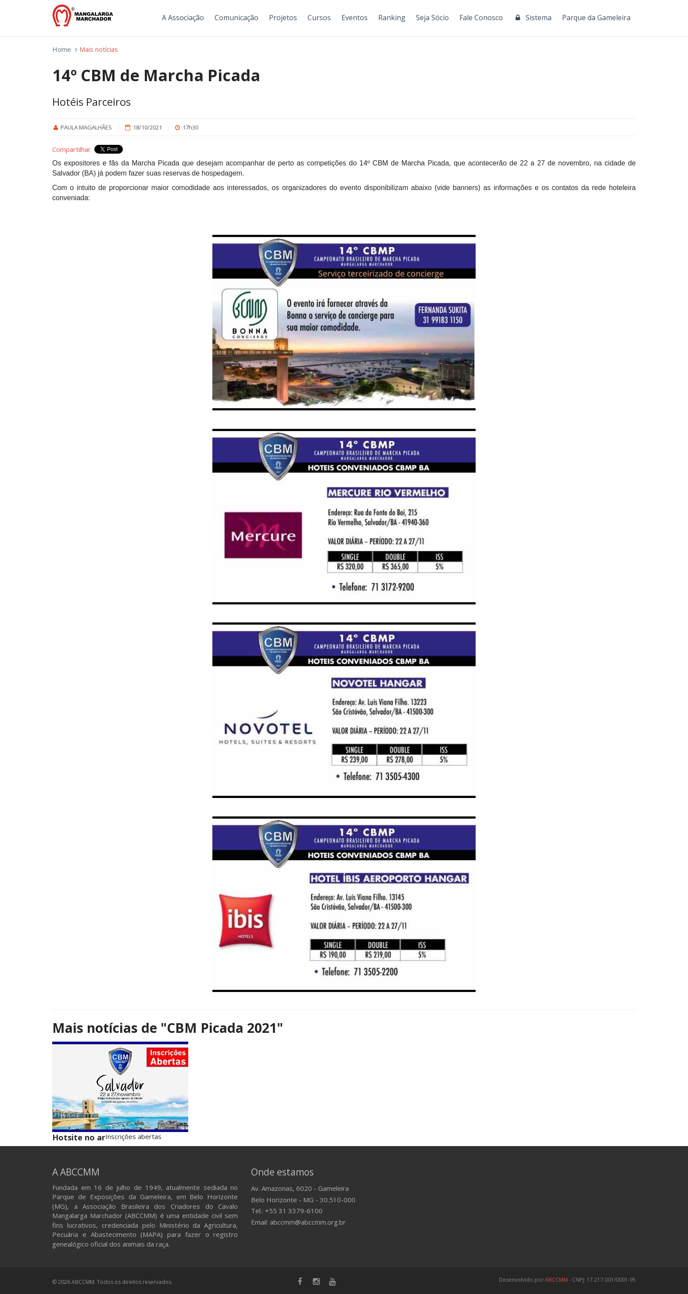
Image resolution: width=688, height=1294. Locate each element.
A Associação (183, 17)
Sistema (532, 17)
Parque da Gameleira (596, 17)
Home (61, 49)
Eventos (354, 17)
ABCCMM (556, 1279)
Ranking (391, 17)
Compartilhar (71, 149)
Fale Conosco (481, 17)
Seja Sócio (432, 17)
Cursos (319, 17)
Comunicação (236, 17)
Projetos (283, 17)
